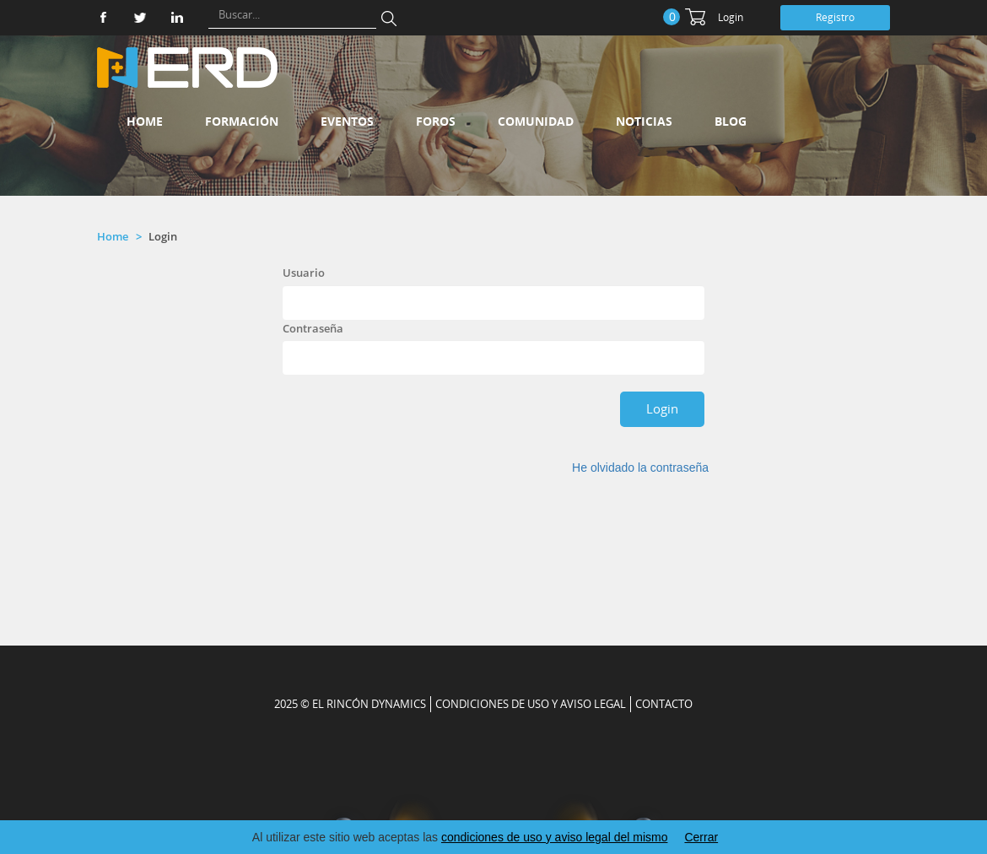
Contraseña (313, 328)
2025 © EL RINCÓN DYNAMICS (350, 703)
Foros (436, 121)
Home (145, 121)
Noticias (644, 121)
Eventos (347, 121)
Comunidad (536, 121)
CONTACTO (664, 703)
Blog (731, 121)
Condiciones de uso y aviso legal (530, 703)
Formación (241, 121)
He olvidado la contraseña (640, 467)
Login (730, 17)
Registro (835, 17)
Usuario (304, 272)
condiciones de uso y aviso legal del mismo (554, 837)
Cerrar (701, 837)
